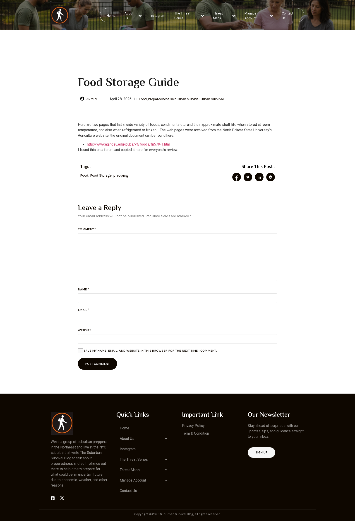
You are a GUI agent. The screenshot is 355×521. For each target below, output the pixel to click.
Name (83, 289)
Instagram (158, 15)
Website (84, 330)
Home (111, 15)
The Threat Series (189, 15)
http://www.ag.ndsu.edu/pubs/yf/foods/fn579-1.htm (128, 144)
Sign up (261, 452)
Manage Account (259, 15)
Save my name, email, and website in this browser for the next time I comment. (150, 351)
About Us (133, 15)
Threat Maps (224, 15)
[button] (144, 438)
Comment (87, 229)
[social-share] (236, 177)
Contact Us (287, 15)
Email (83, 310)
